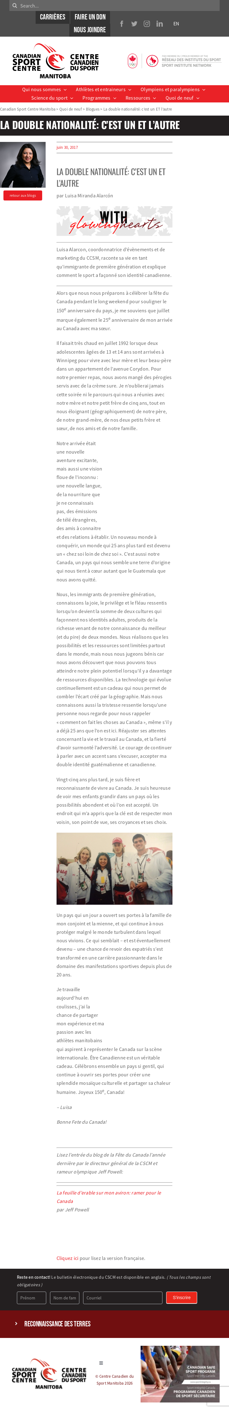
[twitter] (134, 24)
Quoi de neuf (70, 109)
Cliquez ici (68, 1258)
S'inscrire (182, 1297)
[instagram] (147, 24)
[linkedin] (160, 24)
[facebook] (122, 24)
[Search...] (114, 5)
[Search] (14, 5)
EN (176, 23)
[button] (114, 1324)
